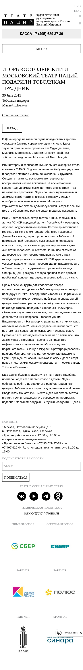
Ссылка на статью (15, 115)
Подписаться (15, 477)
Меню (41, 49)
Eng (77, 11)
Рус (77, 6)
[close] (81, 632)
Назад (12, 128)
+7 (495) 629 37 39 (48, 34)
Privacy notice (70, 633)
